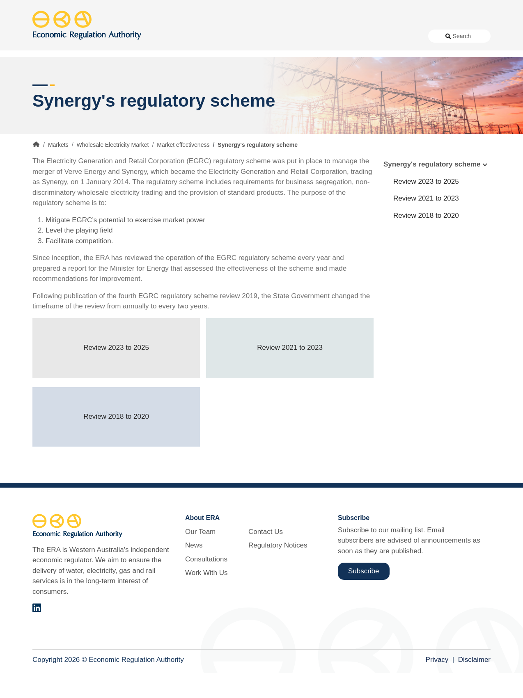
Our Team (200, 556)
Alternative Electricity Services (153, 65)
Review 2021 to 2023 (290, 372)
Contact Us (342, 36)
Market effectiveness (183, 170)
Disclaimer (474, 684)
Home (36, 169)
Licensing (380, 65)
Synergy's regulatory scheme (431, 189)
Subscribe (363, 596)
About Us (180, 36)
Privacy (437, 684)
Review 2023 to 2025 (116, 372)
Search (462, 36)
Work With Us (299, 36)
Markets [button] (457, 65)
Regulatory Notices (392, 36)
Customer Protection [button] (282, 65)
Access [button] (43, 65)
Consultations (253, 36)
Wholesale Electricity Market (113, 170)
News (217, 36)
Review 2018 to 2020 (116, 441)
